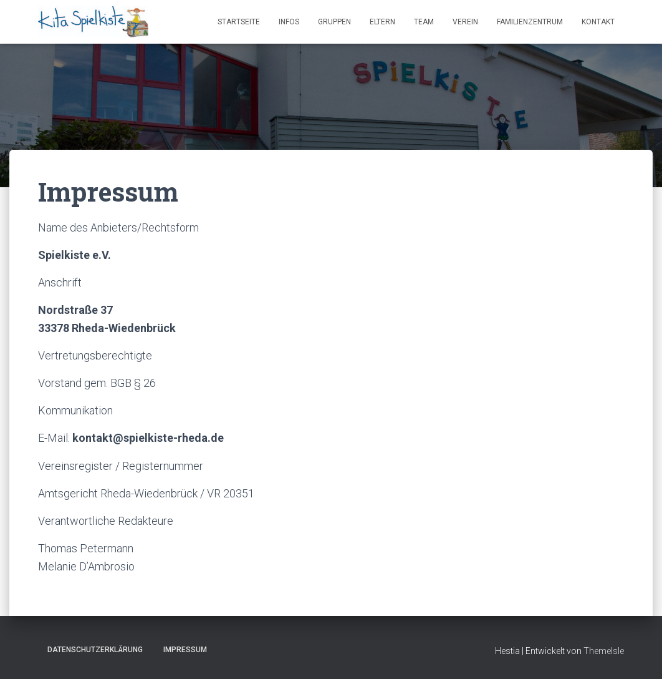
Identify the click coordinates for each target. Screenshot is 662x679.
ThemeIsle (603, 651)
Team (424, 21)
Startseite (239, 21)
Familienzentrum (530, 21)
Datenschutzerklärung (95, 649)
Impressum (185, 649)
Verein (465, 21)
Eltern (382, 21)
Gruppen (334, 21)
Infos (289, 21)
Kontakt (598, 21)
